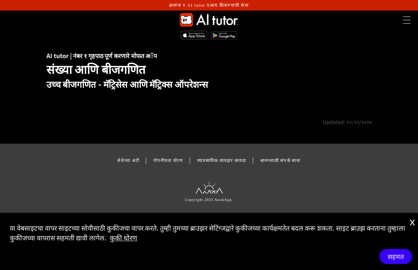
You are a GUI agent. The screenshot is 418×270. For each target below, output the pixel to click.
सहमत (396, 257)
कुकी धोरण (123, 237)
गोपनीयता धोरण (168, 160)
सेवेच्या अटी (128, 160)
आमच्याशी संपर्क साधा (280, 160)
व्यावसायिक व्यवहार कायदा (221, 160)
